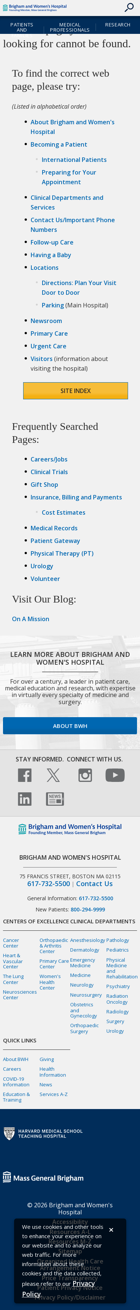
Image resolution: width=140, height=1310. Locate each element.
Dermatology (84, 949)
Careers (12, 1068)
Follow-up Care (52, 242)
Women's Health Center (50, 982)
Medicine (80, 975)
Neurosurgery (86, 994)
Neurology (82, 984)
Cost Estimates (63, 512)
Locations (45, 267)
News (46, 1084)
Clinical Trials (49, 472)
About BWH (70, 725)
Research (118, 24)
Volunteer (45, 579)
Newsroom (46, 321)
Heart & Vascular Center (13, 961)
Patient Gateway (55, 541)
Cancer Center (11, 943)
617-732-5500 (48, 884)
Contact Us (94, 884)
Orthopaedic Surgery (84, 1028)
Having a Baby (51, 255)
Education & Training (16, 1097)
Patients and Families (22, 30)
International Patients (74, 160)
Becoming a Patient (59, 144)
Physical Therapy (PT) (62, 553)
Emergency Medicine (82, 962)
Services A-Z (54, 1094)
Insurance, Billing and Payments (76, 497)
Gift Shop (44, 484)
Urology (42, 566)
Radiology (117, 1011)
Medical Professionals (70, 27)
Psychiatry (118, 986)
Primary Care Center (54, 964)
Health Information (53, 1071)
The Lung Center (13, 979)
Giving (47, 1059)
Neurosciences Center (20, 994)
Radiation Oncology (117, 999)
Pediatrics (117, 949)
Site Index (75, 391)
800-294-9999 (88, 909)
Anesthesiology (87, 940)
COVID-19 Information (16, 1082)
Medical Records (54, 528)
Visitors (42, 359)
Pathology (117, 940)
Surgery (115, 1021)
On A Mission (30, 619)
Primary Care (49, 333)
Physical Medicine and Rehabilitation (122, 968)
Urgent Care (48, 346)
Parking (53, 305)
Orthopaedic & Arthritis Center (54, 946)
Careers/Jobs (49, 459)
